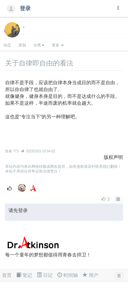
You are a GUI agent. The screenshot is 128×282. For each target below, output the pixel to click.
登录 (20, 8)
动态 (7, 45)
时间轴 (67, 275)
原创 (22, 45)
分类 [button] (38, 45)
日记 (45, 275)
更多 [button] (58, 45)
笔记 (24, 275)
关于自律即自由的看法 (39, 63)
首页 (7, 275)
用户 (90, 275)
